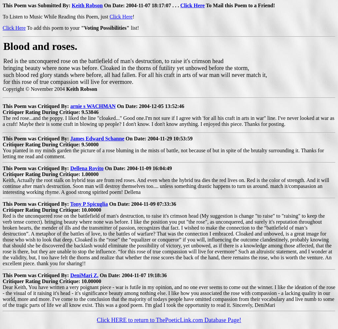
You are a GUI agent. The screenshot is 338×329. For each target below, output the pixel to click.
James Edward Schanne (97, 138)
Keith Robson (87, 5)
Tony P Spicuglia (89, 204)
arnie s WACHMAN (93, 106)
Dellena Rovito (87, 168)
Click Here (192, 5)
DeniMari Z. (84, 275)
